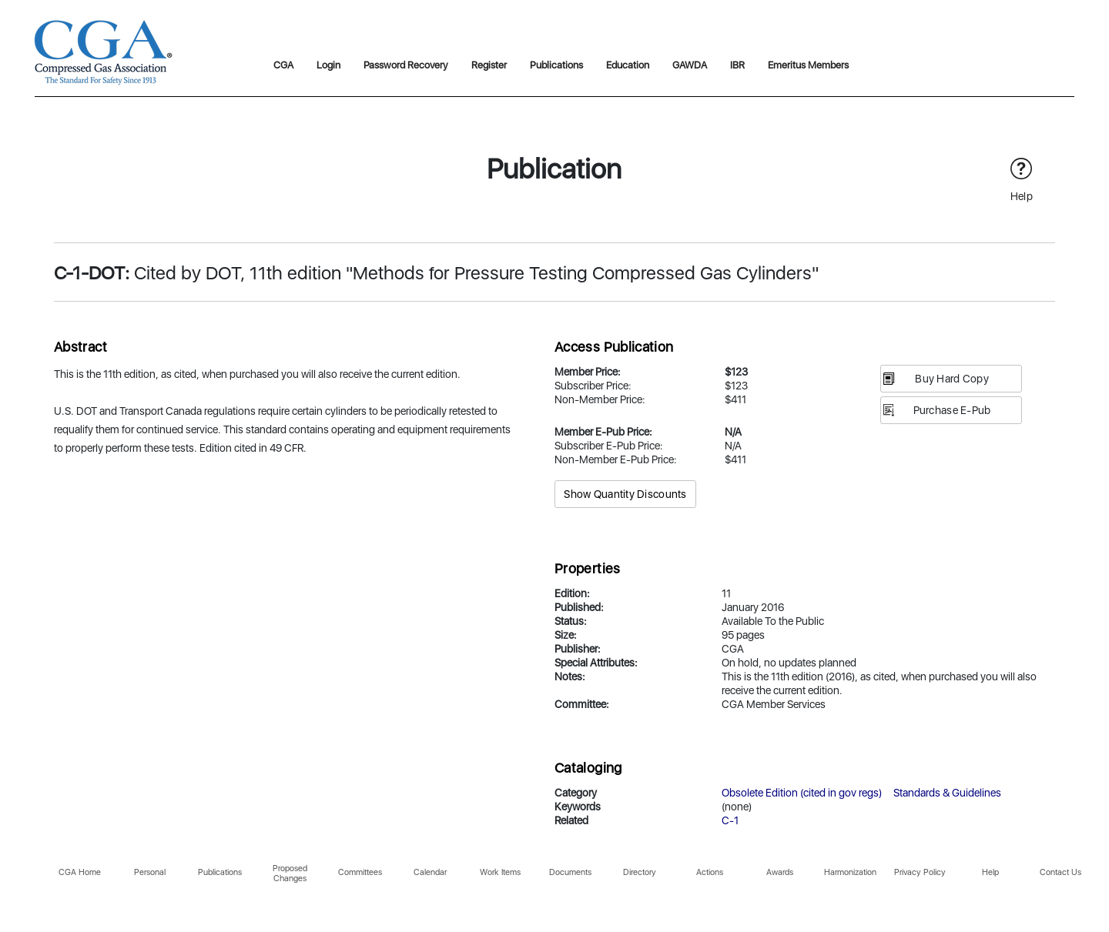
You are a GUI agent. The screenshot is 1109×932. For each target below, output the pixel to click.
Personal (150, 872)
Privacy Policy (920, 872)
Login (328, 65)
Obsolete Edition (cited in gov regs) (802, 793)
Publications (556, 65)
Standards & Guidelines (947, 793)
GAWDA (689, 65)
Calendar (430, 872)
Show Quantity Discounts (625, 494)
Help (990, 872)
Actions (709, 872)
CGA (283, 65)
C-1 (730, 820)
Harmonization (850, 872)
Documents (570, 872)
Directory (639, 872)
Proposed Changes (290, 874)
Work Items (500, 872)
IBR (737, 65)
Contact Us (1060, 872)
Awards (779, 872)
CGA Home (80, 872)
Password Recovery (406, 65)
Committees (360, 872)
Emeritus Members (808, 65)
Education (627, 65)
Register (489, 65)
